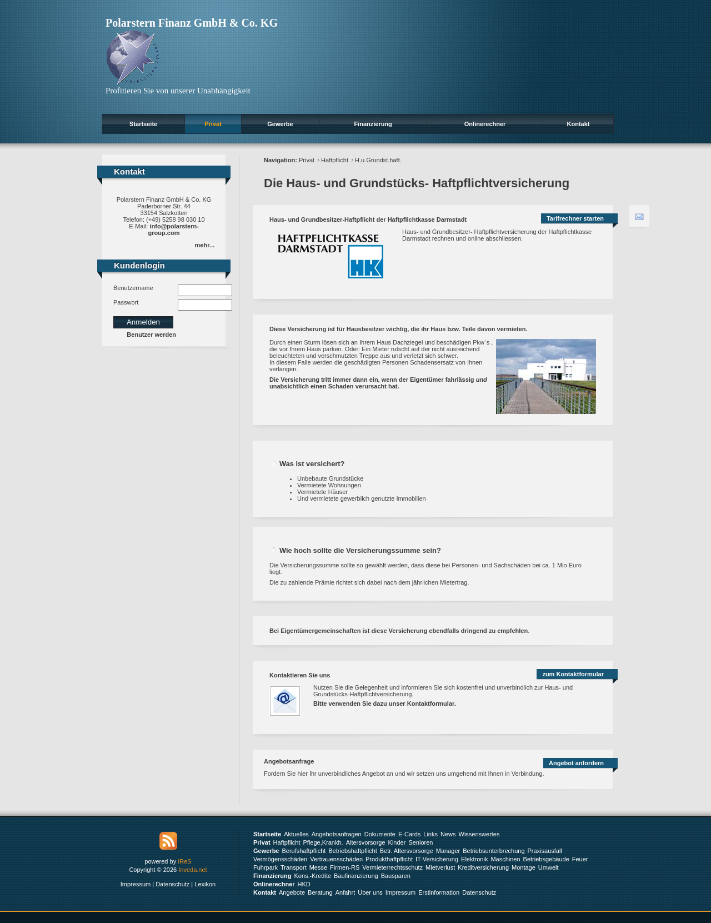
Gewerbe (280, 124)
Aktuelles (296, 834)
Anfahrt (345, 892)
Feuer (580, 859)
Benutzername (133, 288)
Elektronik (474, 859)
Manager (448, 850)
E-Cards (409, 834)
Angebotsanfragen (337, 834)
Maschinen (505, 859)
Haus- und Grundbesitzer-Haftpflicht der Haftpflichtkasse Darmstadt (368, 219)
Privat (213, 124)
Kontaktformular (430, 703)
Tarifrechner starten (575, 218)
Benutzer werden (151, 334)
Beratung (320, 892)
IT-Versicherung (436, 859)
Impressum (136, 884)
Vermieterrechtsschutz (392, 867)
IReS (184, 861)
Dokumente (379, 834)
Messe (318, 867)
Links (430, 834)
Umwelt (548, 867)
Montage (523, 867)
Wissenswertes (479, 834)
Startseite (143, 124)
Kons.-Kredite (312, 875)
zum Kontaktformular (573, 674)
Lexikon (205, 884)
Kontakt (578, 124)
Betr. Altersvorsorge (406, 850)
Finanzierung (373, 124)
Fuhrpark (265, 867)
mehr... (204, 245)
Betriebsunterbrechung (493, 850)
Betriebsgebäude (546, 859)
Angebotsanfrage (289, 761)
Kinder (397, 842)
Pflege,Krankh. (323, 842)
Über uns (370, 892)
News (448, 834)
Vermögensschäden (280, 859)
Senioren (420, 842)
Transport (294, 867)
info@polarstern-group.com (173, 229)
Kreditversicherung (483, 867)
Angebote (292, 892)
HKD (304, 884)
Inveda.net (192, 869)
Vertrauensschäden (336, 859)
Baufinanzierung (356, 875)
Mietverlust (440, 867)
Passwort (125, 302)
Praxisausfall (545, 850)
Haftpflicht (334, 160)
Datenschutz (172, 884)
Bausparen (395, 875)
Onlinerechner (485, 124)
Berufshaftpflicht (304, 850)
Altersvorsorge (365, 842)
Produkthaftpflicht (389, 859)
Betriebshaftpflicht (352, 850)
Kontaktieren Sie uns (299, 675)
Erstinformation (438, 892)
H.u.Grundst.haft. (378, 160)
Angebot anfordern (576, 763)
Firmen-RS (344, 867)
